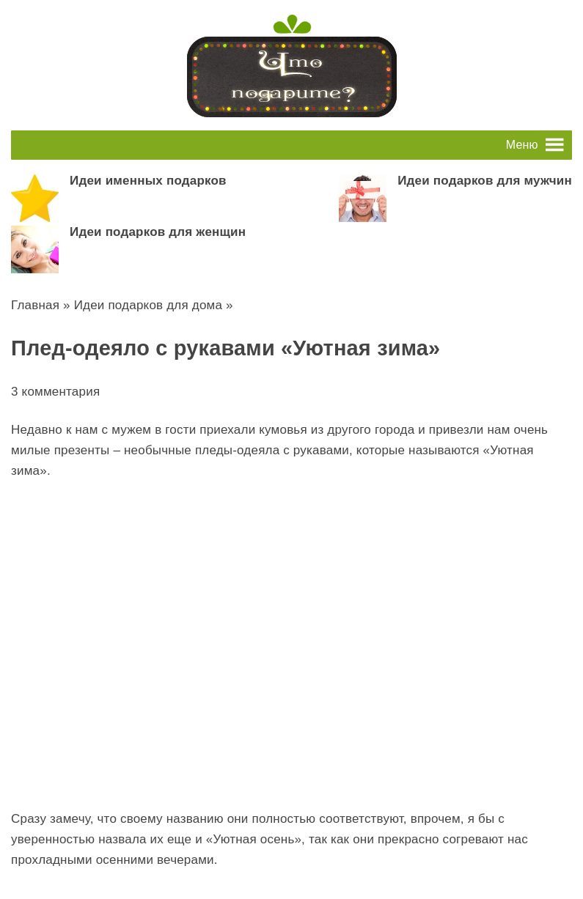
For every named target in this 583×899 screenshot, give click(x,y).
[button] (522, 145)
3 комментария (55, 392)
